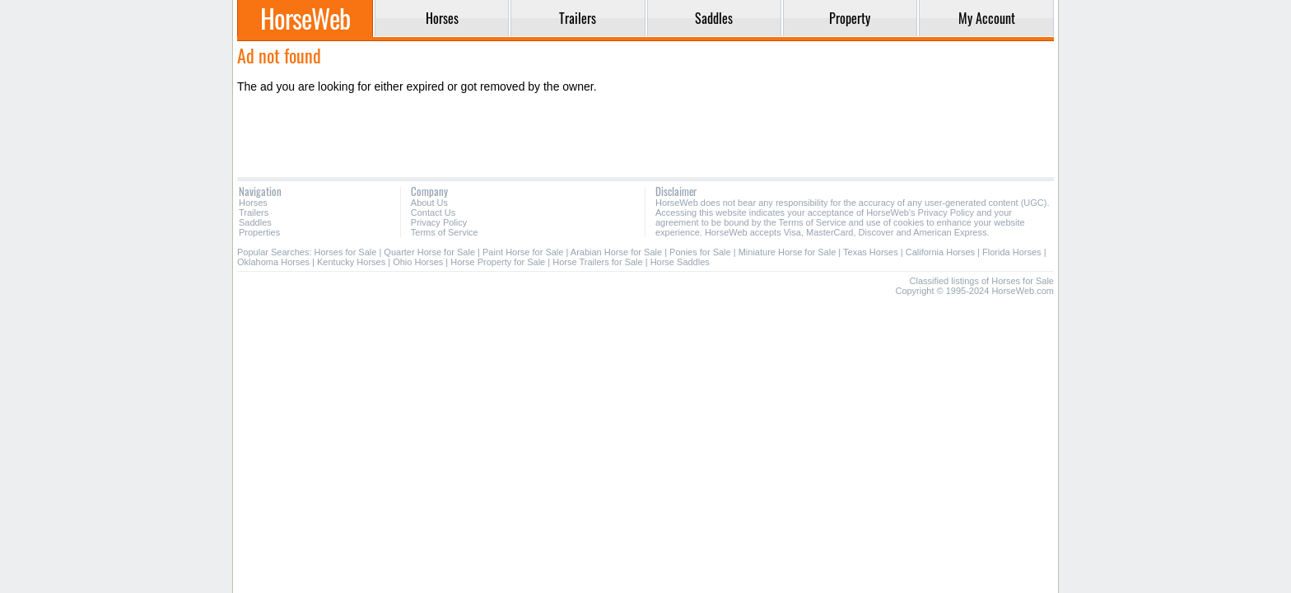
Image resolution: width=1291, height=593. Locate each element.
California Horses (940, 252)
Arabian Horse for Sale (616, 252)
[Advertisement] (645, 136)
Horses (253, 203)
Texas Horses (870, 252)
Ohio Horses (418, 262)
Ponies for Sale (700, 252)
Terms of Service (444, 232)
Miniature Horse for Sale (788, 252)
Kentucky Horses (351, 262)
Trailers (253, 212)
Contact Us (433, 212)
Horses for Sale (346, 252)
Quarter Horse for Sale (429, 252)
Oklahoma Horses (273, 262)
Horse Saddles (680, 262)
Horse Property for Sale (497, 262)
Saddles (255, 222)
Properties (259, 232)
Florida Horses (1012, 252)
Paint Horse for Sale (522, 252)
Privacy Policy (439, 222)
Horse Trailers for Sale (597, 262)
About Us (429, 203)
